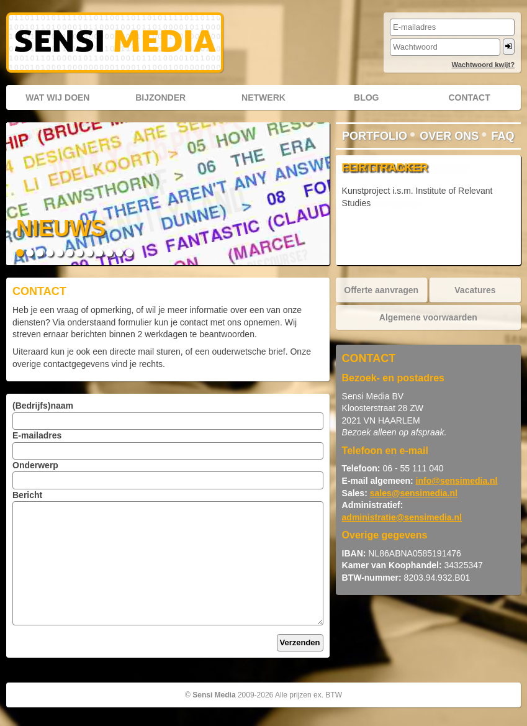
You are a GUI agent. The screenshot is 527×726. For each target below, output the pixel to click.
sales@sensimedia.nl (413, 493)
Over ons (449, 136)
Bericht (27, 495)
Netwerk (263, 97)
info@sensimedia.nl (457, 481)
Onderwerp (35, 465)
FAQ (503, 136)
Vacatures (474, 290)
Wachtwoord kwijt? (483, 64)
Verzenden (300, 642)
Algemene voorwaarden (428, 317)
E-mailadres (36, 435)
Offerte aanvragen (381, 290)
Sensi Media (213, 695)
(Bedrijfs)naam (42, 406)
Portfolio (374, 136)
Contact (469, 97)
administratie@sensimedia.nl (402, 517)
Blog (366, 97)
